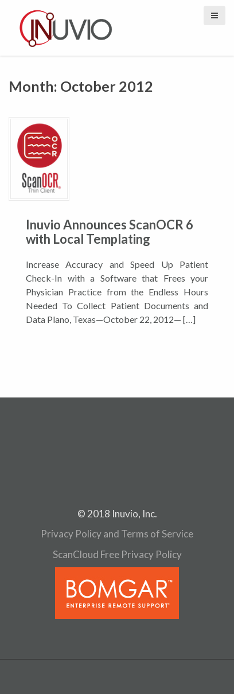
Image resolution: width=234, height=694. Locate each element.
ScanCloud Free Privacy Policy (117, 554)
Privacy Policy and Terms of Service (117, 534)
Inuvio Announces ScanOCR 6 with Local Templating (109, 231)
